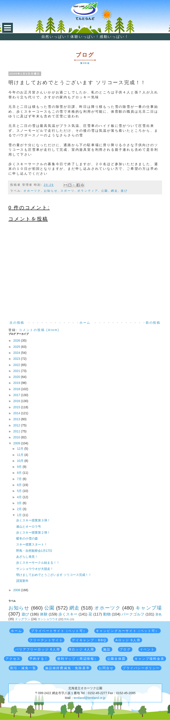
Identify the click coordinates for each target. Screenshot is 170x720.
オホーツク (32, 190)
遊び (124, 190)
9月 (20, 466)
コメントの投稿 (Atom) (39, 330)
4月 (20, 497)
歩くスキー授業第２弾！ (33, 532)
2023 (17, 358)
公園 (104, 190)
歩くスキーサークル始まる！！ (38, 562)
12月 (20, 448)
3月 (20, 503)
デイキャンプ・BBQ (89, 640)
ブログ (125, 649)
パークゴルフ (133, 614)
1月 (20, 515)
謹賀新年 (22, 581)
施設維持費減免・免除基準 (67, 668)
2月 (20, 509)
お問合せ (106, 668)
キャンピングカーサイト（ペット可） (127, 631)
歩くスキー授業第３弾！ (33, 520)
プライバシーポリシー (141, 668)
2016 (17, 401)
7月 (20, 479)
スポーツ (67, 190)
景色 (158, 614)
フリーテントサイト (46, 640)
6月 (20, 485)
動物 (107, 614)
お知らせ (51, 190)
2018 (17, 389)
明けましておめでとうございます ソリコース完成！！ (53, 575)
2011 (17, 431)
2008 (17, 590)
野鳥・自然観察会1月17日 (34, 550)
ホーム (85, 322)
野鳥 (66, 619)
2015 (17, 407)
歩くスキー (67, 614)
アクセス (13, 658)
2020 (17, 377)
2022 (17, 365)
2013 (17, 419)
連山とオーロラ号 (28, 526)
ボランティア (87, 190)
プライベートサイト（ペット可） (59, 631)
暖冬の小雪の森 (27, 538)
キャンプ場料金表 (149, 658)
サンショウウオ (48, 619)
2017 (17, 395)
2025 (17, 346)
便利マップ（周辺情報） (77, 658)
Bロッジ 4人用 (81, 649)
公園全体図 (116, 658)
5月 (20, 491)
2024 (17, 352)
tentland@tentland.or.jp (90, 698)
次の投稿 (17, 322)
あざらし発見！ (27, 556)
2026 (17, 340)
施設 (107, 649)
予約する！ (38, 658)
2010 (17, 437)
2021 (17, 371)
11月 (20, 455)
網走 (114, 190)
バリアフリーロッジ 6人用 (37, 649)
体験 (44, 614)
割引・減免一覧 (23, 668)
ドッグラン (22, 619)
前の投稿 (153, 322)
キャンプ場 (148, 608)
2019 (17, 383)
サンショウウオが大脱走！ (34, 569)
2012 (17, 425)
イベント (147, 649)
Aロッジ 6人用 (127, 640)
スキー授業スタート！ (31, 544)
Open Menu (7, 28)
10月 (20, 461)
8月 (20, 472)
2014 (17, 413)
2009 (17, 443)
